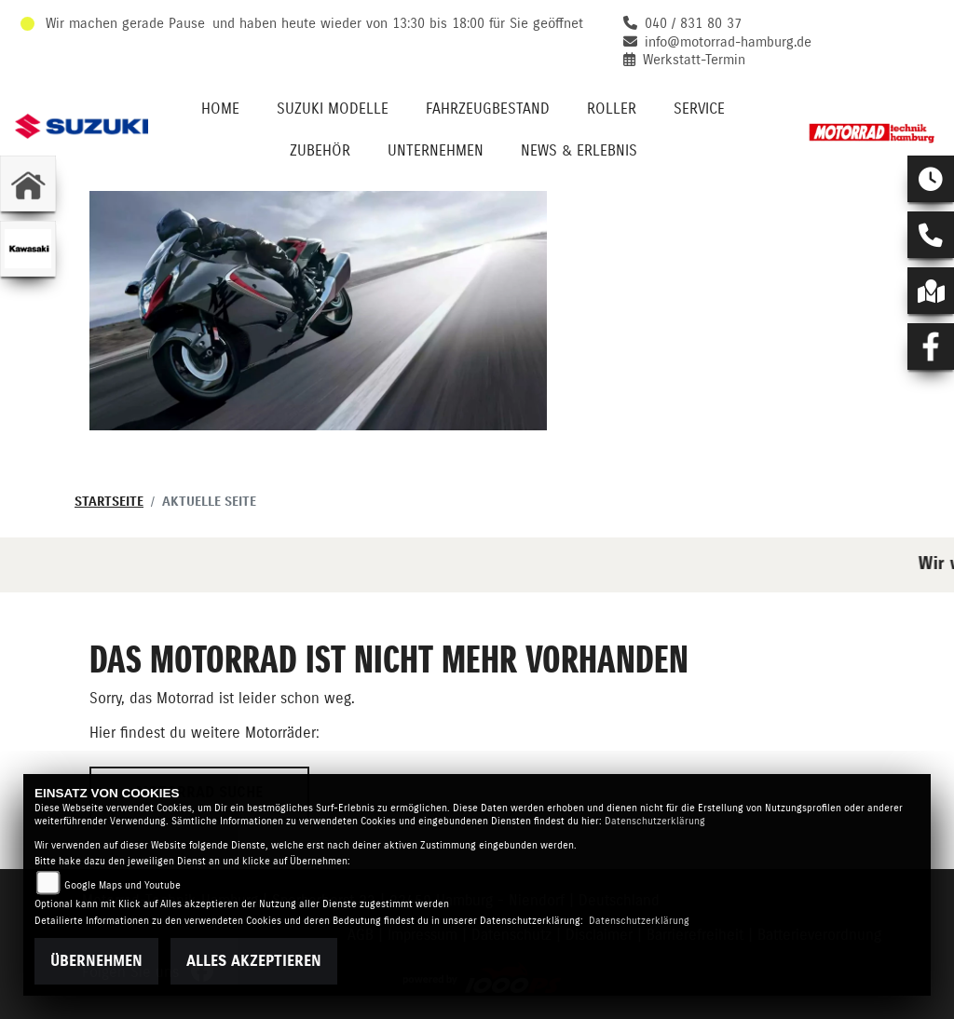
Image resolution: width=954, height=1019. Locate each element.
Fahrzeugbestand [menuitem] (488, 109)
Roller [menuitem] (611, 109)
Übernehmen (96, 961)
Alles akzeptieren (253, 961)
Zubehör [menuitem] (320, 150)
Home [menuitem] (220, 109)
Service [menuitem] (699, 109)
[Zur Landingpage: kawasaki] (28, 249)
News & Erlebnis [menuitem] (579, 150)
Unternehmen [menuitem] (436, 150)
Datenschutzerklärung (655, 821)
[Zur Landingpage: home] (28, 183)
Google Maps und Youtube (122, 885)
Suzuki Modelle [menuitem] (332, 109)
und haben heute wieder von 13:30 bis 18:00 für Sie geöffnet (397, 24)
